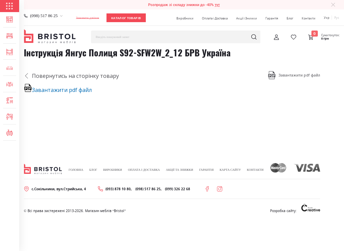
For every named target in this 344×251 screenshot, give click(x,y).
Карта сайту (230, 169)
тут (217, 4)
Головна (76, 169)
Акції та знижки (179, 169)
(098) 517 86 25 (44, 15)
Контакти (308, 18)
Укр (327, 17)
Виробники (185, 18)
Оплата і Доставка (215, 18)
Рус (336, 17)
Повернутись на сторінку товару (71, 76)
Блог (290, 18)
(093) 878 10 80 (118, 189)
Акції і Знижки (246, 18)
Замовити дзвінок (87, 17)
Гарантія (271, 18)
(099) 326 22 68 (177, 189)
